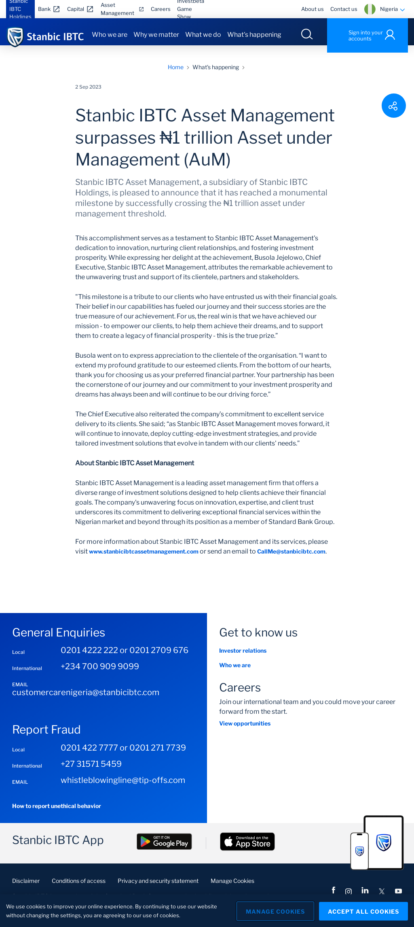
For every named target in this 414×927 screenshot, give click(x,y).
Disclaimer (26, 887)
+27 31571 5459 (91, 771)
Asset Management (117, 9)
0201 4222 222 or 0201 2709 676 (124, 657)
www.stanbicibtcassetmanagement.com (144, 558)
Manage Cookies (232, 887)
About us (312, 9)
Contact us (343, 9)
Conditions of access (79, 887)
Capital (75, 9)
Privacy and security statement (158, 887)
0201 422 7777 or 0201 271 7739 (123, 754)
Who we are (109, 34)
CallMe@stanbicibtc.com (291, 558)
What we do (203, 34)
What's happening (254, 34)
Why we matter (156, 34)
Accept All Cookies (363, 910)
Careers (161, 9)
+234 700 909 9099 (100, 674)
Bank (44, 9)
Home (176, 73)
